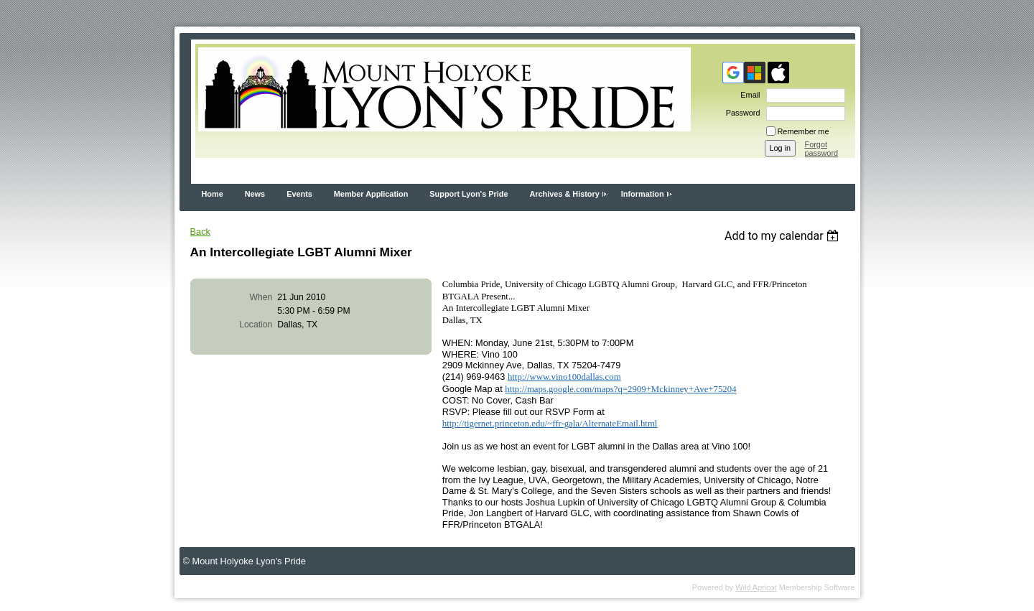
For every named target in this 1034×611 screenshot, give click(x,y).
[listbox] (784, 236)
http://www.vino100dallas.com (564, 377)
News (255, 194)
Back (200, 231)
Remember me (803, 131)
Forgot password (822, 148)
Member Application (371, 194)
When (261, 297)
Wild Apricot (755, 587)
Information (642, 194)
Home (212, 194)
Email (747, 94)
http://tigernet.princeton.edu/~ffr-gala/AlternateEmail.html (550, 424)
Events (299, 194)
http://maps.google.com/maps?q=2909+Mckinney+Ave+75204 (620, 389)
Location (255, 325)
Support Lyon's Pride (468, 194)
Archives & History (564, 194)
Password (740, 112)
